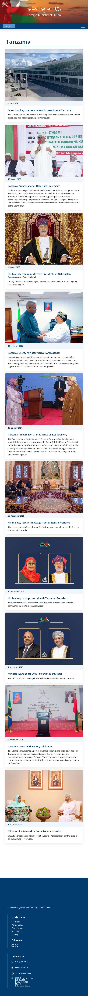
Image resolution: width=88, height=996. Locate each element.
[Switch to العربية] (9, 26)
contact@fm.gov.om (23, 973)
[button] (82, 26)
